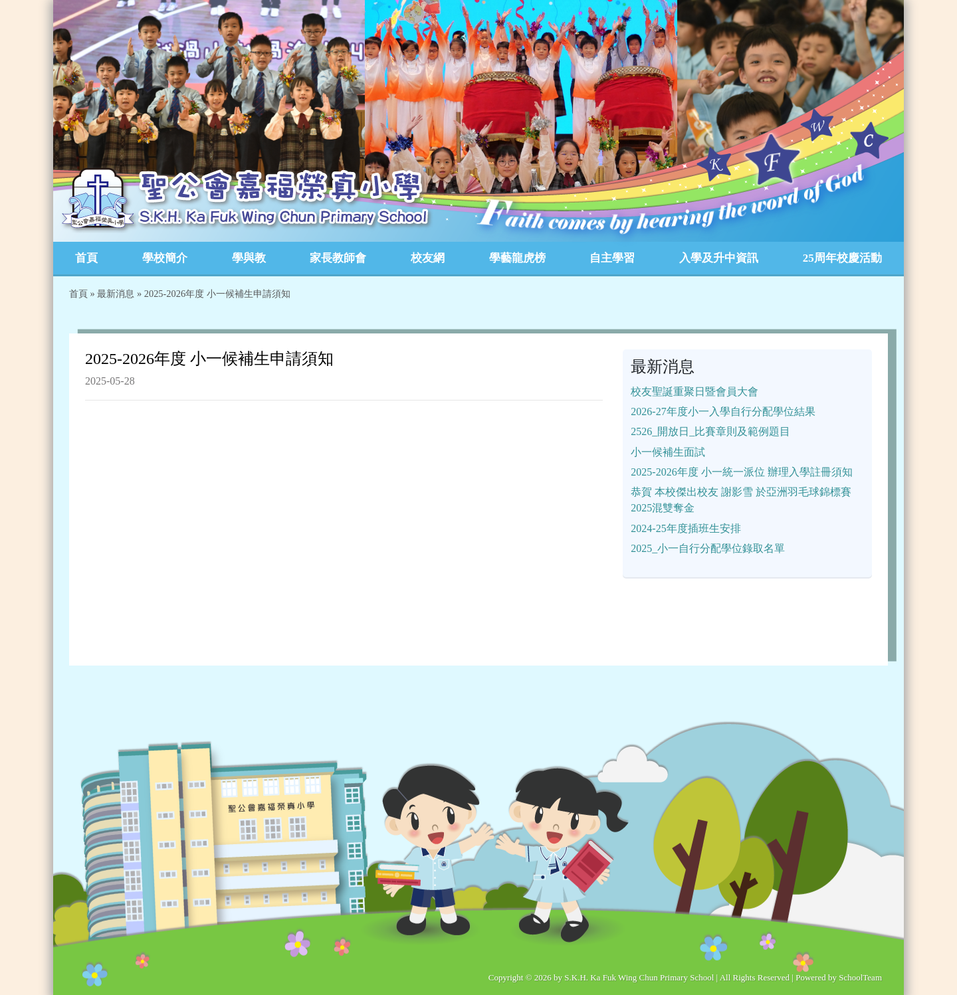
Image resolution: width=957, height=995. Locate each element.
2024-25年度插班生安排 (685, 528)
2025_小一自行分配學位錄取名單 (708, 548)
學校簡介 (164, 258)
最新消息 (115, 293)
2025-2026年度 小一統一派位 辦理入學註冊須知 (741, 472)
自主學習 (612, 258)
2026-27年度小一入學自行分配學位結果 (723, 411)
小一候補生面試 (668, 452)
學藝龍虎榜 (517, 258)
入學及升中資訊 (718, 258)
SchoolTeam (860, 977)
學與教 (249, 258)
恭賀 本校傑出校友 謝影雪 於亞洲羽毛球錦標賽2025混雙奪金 (741, 499)
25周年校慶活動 (842, 258)
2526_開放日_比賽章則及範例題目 (710, 431)
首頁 (86, 258)
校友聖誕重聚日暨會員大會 (694, 391)
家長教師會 (338, 258)
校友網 (428, 258)
